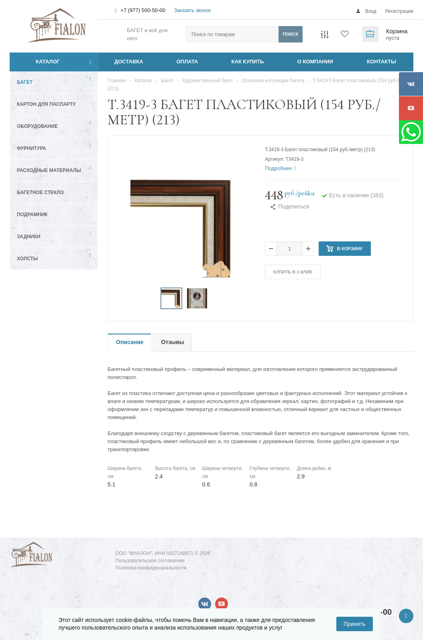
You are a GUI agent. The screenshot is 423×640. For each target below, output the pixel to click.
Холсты (27, 258)
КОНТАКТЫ (381, 62)
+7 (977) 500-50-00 (142, 10)
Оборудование (37, 126)
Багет (25, 82)
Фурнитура (31, 148)
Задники (28, 236)
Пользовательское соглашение (150, 560)
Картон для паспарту (46, 104)
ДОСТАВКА (128, 62)
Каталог (39, 62)
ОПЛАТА (187, 62)
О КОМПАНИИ (315, 62)
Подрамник (32, 214)
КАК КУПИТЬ (248, 62)
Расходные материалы (49, 170)
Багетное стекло (40, 192)
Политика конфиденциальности (150, 568)
